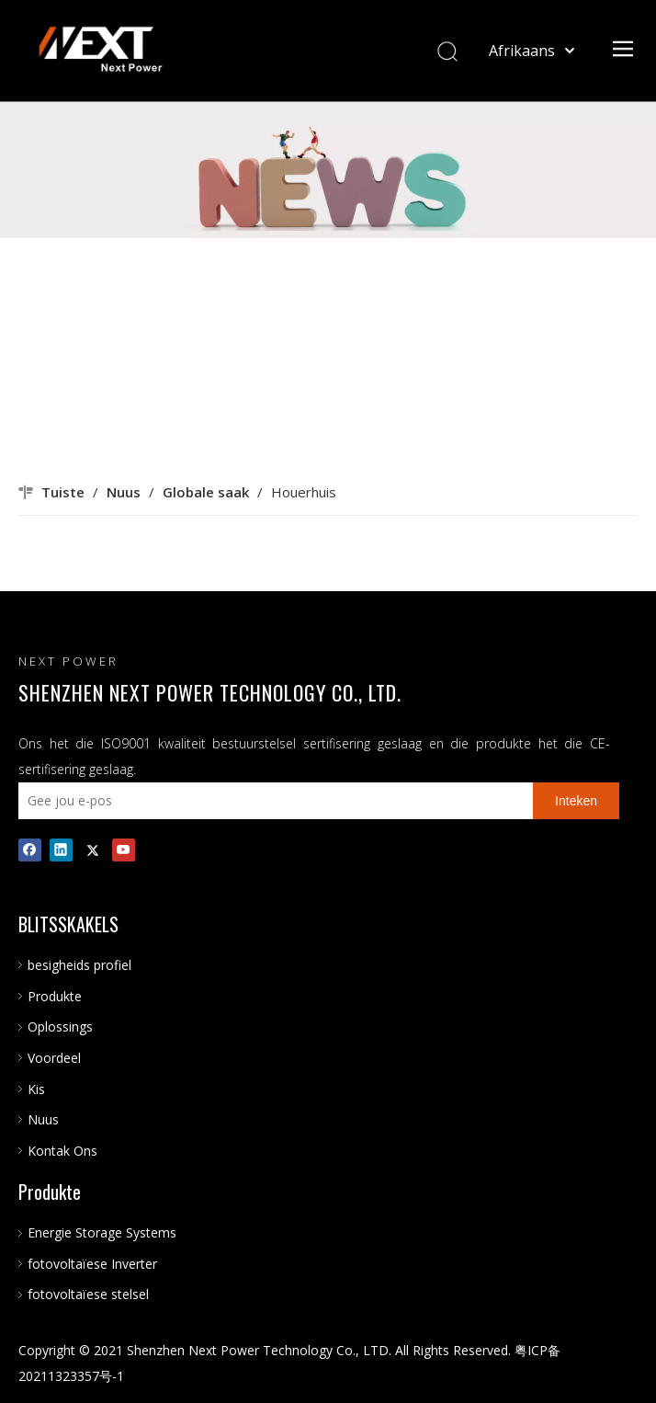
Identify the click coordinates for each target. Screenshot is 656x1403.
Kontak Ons (62, 1150)
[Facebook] (29, 849)
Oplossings (60, 1026)
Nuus (43, 1119)
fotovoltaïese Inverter (92, 1263)
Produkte (55, 996)
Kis (36, 1089)
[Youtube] (123, 849)
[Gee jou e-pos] (271, 800)
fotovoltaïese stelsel (88, 1294)
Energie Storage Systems (102, 1232)
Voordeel (54, 1058)
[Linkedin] (61, 849)
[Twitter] (92, 849)
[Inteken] (576, 800)
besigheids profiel (79, 965)
